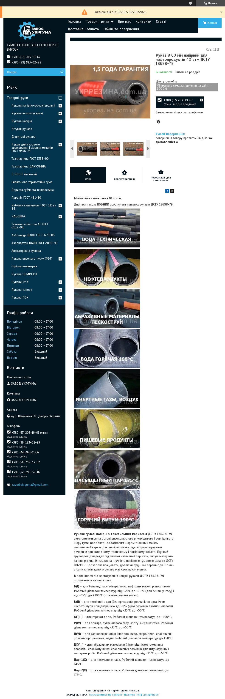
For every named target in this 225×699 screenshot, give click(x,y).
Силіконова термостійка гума (31, 182)
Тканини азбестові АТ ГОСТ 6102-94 (29, 225)
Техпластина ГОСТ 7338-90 (30, 159)
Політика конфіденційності (141, 694)
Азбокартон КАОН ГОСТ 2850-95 (34, 243)
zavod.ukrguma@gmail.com (29, 485)
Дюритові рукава (23, 137)
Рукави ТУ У (20, 282)
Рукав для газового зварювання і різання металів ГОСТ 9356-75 (32, 148)
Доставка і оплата (83, 29)
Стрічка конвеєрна (24, 266)
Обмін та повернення (121, 29)
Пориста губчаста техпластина (32, 190)
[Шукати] (61, 72)
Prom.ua (134, 690)
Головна (74, 21)
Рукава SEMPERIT (24, 274)
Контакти (143, 21)
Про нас (124, 21)
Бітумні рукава (21, 129)
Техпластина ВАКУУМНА (28, 166)
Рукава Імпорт (21, 290)
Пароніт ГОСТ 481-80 (26, 198)
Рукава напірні (21, 121)
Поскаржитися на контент (105, 694)
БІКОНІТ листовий (24, 174)
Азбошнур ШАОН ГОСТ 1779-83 (33, 235)
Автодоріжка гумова (26, 251)
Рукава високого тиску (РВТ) (31, 258)
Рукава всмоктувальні (27, 113)
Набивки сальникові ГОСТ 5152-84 (33, 207)
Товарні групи (97, 21)
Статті (161, 21)
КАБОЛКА (18, 216)
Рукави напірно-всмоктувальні (33, 105)
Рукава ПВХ (19, 297)
